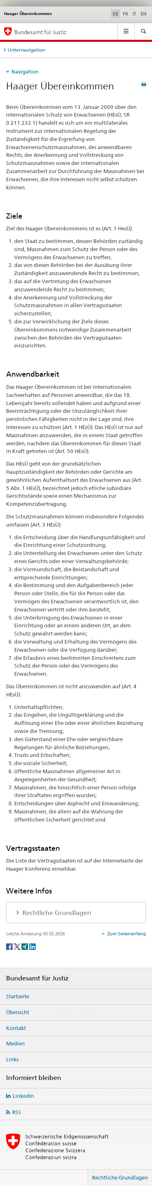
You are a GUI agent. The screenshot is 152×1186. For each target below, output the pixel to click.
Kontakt (16, 1028)
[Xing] (25, 946)
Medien (15, 1043)
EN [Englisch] (143, 14)
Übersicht (17, 1012)
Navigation (25, 71)
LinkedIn (23, 1096)
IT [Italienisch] (134, 14)
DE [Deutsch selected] (115, 14)
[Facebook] (10, 946)
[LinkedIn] (32, 946)
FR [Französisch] (125, 14)
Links (12, 1059)
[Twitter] (17, 946)
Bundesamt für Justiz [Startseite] (40, 31)
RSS (16, 1112)
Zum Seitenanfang (126, 934)
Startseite (17, 996)
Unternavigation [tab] (26, 50)
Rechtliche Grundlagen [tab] (56, 913)
